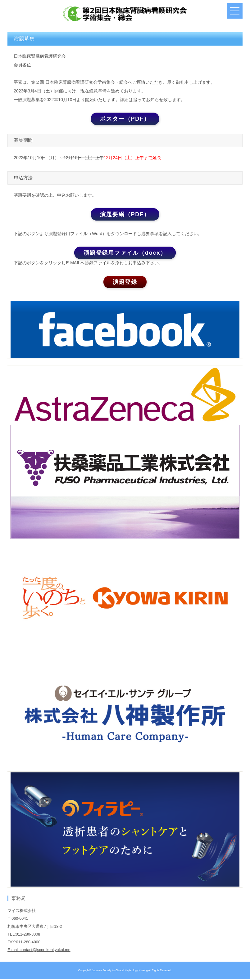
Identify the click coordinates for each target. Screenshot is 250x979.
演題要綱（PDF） (125, 214)
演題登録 (125, 282)
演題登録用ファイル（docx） (125, 253)
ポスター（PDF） (125, 119)
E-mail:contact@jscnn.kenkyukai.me (38, 950)
